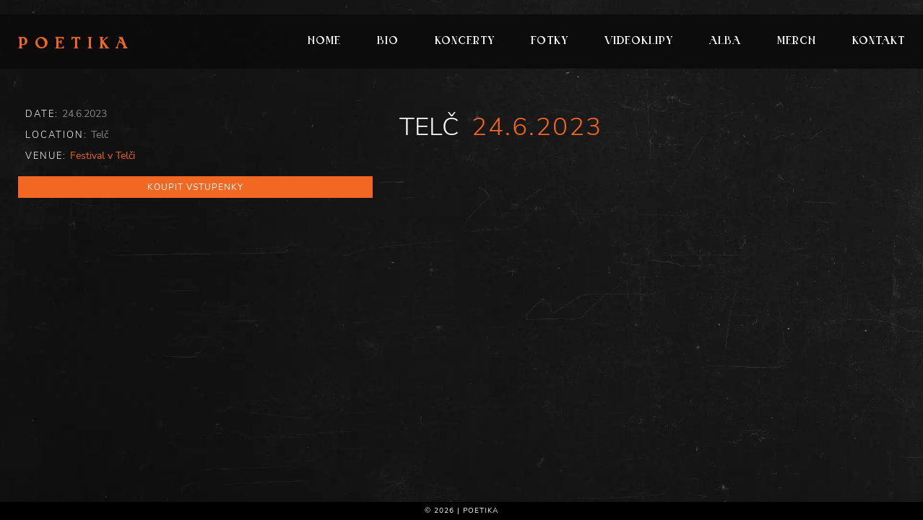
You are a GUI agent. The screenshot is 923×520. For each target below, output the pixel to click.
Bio (388, 41)
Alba (725, 41)
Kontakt (878, 41)
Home (324, 41)
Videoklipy (638, 41)
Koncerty (465, 41)
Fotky (549, 41)
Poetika (76, 45)
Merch (796, 41)
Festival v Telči (102, 155)
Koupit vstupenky (195, 187)
